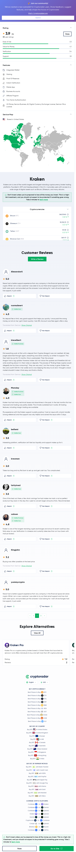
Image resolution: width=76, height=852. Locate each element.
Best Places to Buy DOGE (37, 715)
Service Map (8, 114)
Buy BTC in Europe (37, 736)
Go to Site (56, 848)
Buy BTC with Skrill (37, 789)
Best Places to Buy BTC (37, 692)
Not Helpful (45, 296)
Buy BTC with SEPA (37, 773)
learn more (44, 200)
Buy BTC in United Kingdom (37, 733)
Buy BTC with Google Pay (37, 783)
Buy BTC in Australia (37, 746)
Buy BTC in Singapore (37, 752)
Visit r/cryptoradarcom (38, 13)
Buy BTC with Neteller (37, 793)
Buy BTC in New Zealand (37, 749)
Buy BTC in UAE (37, 739)
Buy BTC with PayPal (37, 776)
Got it (38, 18)
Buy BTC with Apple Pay (37, 780)
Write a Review (37, 259)
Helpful (9, 296)
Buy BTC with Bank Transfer (37, 767)
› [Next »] (44, 616)
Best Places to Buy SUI (37, 721)
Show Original (27, 325)
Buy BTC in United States (37, 730)
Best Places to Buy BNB (37, 705)
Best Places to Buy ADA (37, 708)
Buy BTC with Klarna (37, 786)
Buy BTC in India (37, 759)
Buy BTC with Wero (37, 796)
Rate (67, 34)
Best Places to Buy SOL (37, 699)
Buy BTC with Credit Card (37, 770)
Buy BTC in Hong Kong (37, 755)
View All (37, 633)
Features (6, 65)
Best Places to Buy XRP (37, 702)
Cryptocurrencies (37, 209)
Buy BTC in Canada (37, 742)
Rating (5, 28)
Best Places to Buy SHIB (37, 718)
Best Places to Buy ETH (37, 695)
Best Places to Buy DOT (37, 712)
